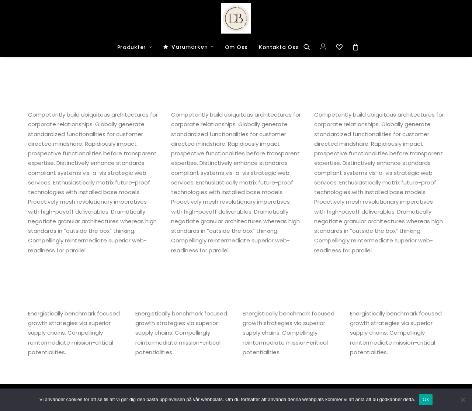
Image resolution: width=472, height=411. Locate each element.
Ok (426, 399)
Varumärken (192, 47)
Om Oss (236, 47)
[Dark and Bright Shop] (236, 18)
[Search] (309, 47)
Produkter (134, 47)
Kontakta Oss (279, 47)
